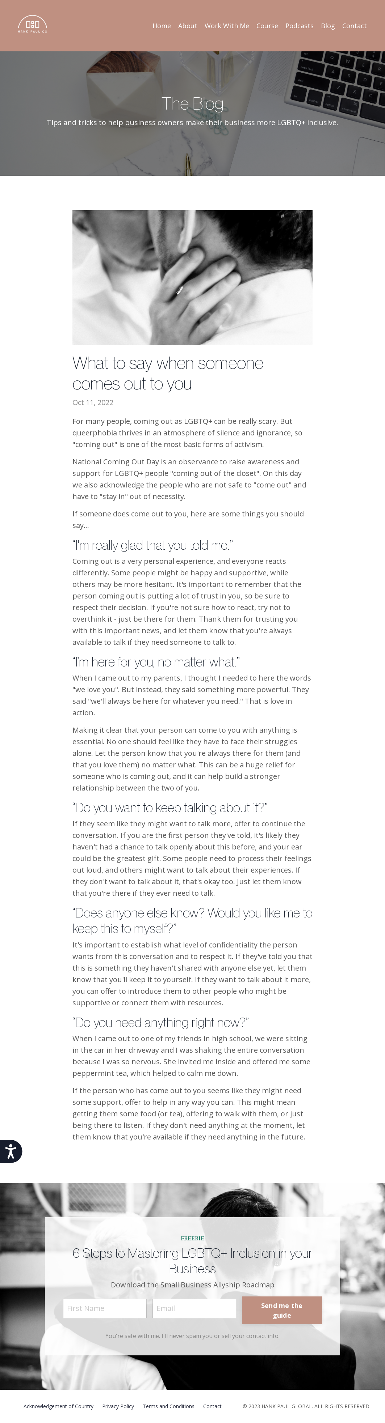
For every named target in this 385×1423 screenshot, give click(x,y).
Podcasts (299, 25)
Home (161, 25)
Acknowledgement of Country (58, 1406)
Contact (354, 25)
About (187, 25)
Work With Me (227, 25)
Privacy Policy (118, 1406)
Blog (328, 25)
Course (267, 25)
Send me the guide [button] (282, 1310)
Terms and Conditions (168, 1406)
